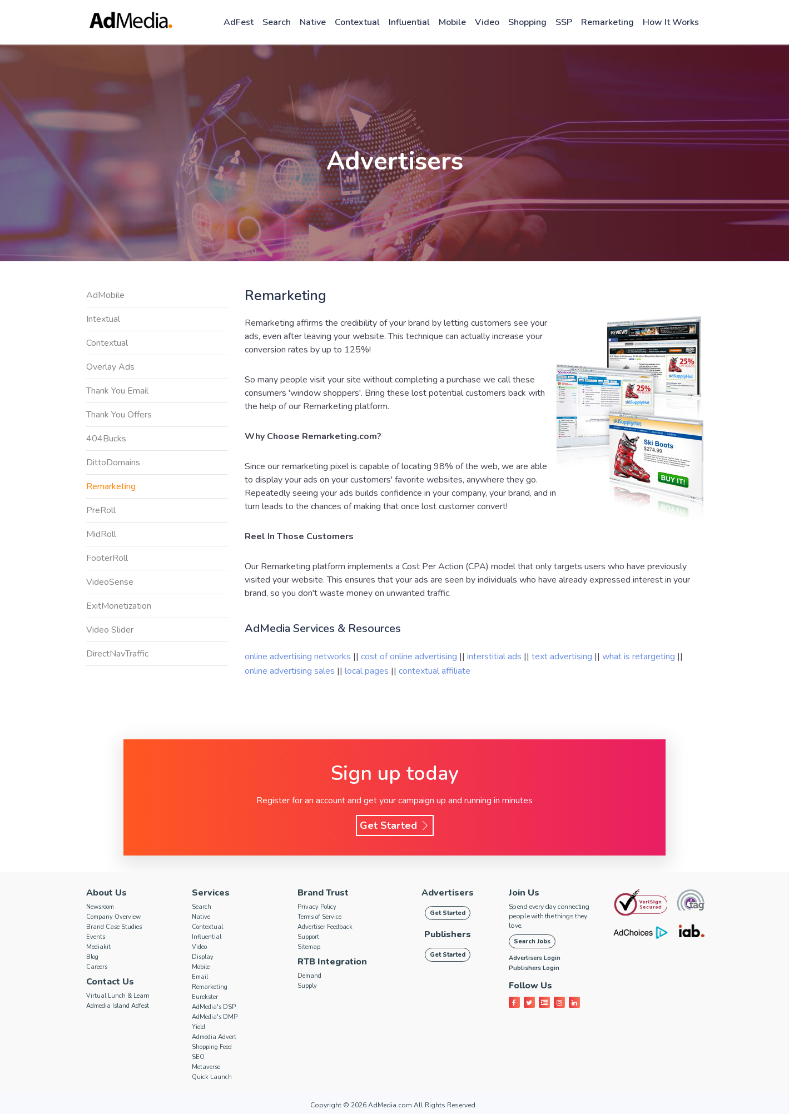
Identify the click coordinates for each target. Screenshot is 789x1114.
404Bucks (106, 438)
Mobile (452, 22)
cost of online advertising (410, 656)
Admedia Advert (214, 1037)
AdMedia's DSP (214, 1007)
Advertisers (447, 893)
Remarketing (607, 22)
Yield (198, 1027)
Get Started (395, 825)
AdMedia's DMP (214, 1017)
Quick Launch (212, 1077)
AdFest (239, 22)
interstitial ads (495, 656)
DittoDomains (113, 462)
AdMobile (105, 295)
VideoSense (109, 582)
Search (276, 22)
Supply (307, 986)
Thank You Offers (119, 415)
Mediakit (98, 947)
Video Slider (109, 630)
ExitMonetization (118, 606)
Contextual (357, 22)
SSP (563, 22)
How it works (671, 22)
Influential (409, 22)
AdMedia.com (390, 1105)
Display (203, 957)
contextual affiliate (434, 671)
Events (95, 937)
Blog (92, 957)
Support (308, 937)
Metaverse (206, 1067)
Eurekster (205, 997)
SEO (198, 1057)
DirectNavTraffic (117, 654)
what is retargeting (639, 656)
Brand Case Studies (114, 927)
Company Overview (113, 917)
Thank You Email (117, 391)
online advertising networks (299, 656)
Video (487, 22)
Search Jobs (532, 941)
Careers (96, 967)
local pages (368, 671)
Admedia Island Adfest (117, 1006)
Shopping (527, 22)
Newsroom (100, 907)
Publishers (447, 934)
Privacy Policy (316, 907)
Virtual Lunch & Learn (118, 996)
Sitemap (308, 947)
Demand (309, 976)
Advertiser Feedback (325, 927)
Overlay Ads (110, 367)
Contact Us (110, 982)
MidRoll (101, 534)
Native (313, 22)
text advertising (563, 656)
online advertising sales (291, 671)
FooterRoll (107, 558)
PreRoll (101, 510)
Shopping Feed (212, 1047)
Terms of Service (319, 917)
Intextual (103, 319)
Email (200, 977)
